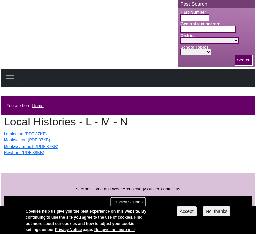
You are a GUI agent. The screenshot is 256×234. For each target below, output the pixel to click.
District (187, 35)
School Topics (194, 47)
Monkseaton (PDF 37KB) (27, 139)
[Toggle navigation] (10, 78)
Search (243, 60)
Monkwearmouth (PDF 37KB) (31, 146)
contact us (170, 189)
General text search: (200, 23)
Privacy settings (128, 204)
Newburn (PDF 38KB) (24, 152)
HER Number (193, 12)
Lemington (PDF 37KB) (25, 133)
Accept (187, 213)
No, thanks (216, 213)
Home (38, 105)
